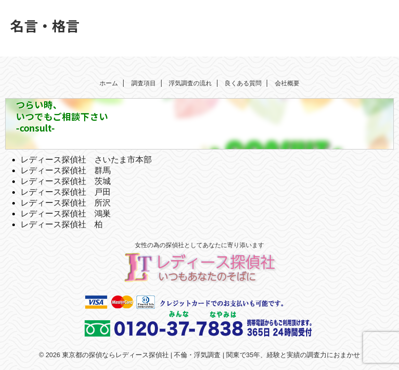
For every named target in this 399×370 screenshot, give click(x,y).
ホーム (108, 83)
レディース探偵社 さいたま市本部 (86, 159)
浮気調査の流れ (190, 83)
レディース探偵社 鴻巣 (66, 213)
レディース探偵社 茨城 (66, 181)
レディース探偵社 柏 (62, 224)
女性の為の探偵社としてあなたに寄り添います (199, 245)
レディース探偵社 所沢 (66, 202)
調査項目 (143, 83)
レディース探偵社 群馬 (66, 170)
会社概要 (287, 83)
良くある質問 (243, 83)
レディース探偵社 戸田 (66, 192)
